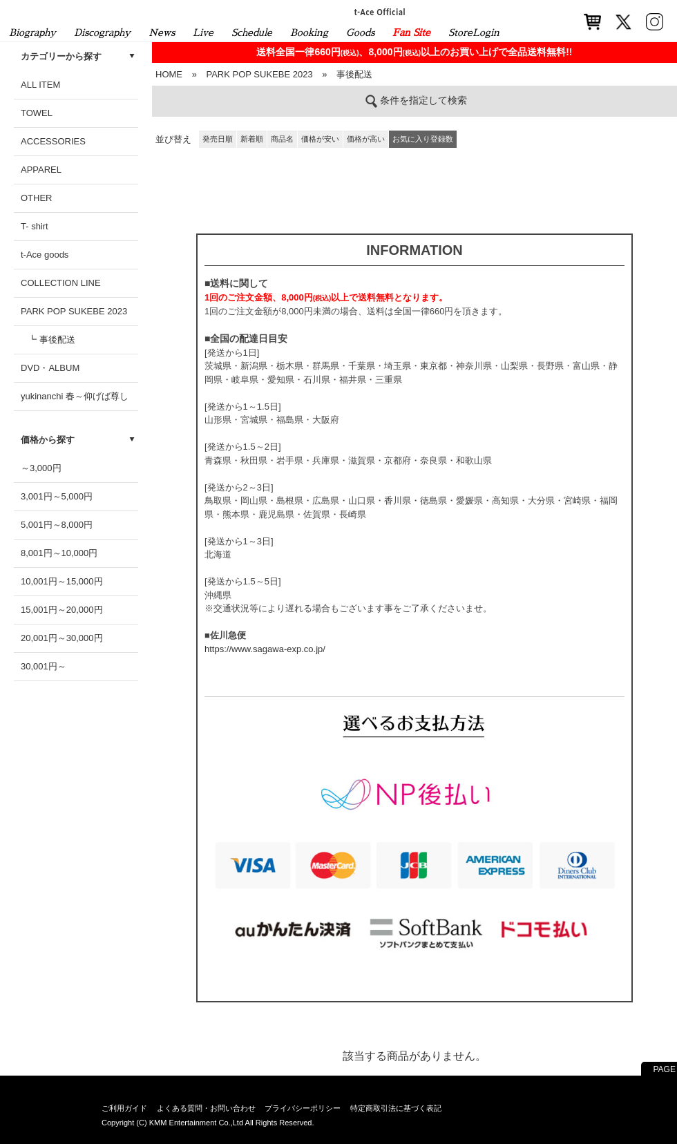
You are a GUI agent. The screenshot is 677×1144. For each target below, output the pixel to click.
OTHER (37, 198)
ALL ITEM (40, 84)
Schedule (251, 32)
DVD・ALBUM (50, 368)
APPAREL (41, 169)
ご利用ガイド (124, 1108)
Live (203, 32)
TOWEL (37, 113)
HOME (168, 74)
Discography (102, 32)
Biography (32, 32)
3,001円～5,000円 (57, 496)
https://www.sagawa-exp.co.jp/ (264, 649)
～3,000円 (41, 468)
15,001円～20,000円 (62, 609)
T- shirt (34, 226)
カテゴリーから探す (61, 56)
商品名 (282, 139)
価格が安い (320, 139)
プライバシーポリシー (303, 1108)
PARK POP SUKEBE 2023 (74, 311)
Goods (360, 32)
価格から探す (48, 440)
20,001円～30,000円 (62, 638)
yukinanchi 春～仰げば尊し (74, 396)
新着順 (251, 139)
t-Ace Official (380, 12)
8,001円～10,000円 (59, 553)
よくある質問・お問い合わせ (206, 1108)
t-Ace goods (44, 254)
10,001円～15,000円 (62, 581)
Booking (309, 32)
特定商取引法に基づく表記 (395, 1108)
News (162, 32)
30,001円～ (43, 666)
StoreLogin (473, 32)
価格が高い (366, 139)
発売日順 (217, 139)
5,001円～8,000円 (57, 524)
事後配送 (354, 74)
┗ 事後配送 (51, 339)
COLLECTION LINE (61, 283)
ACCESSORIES (53, 141)
